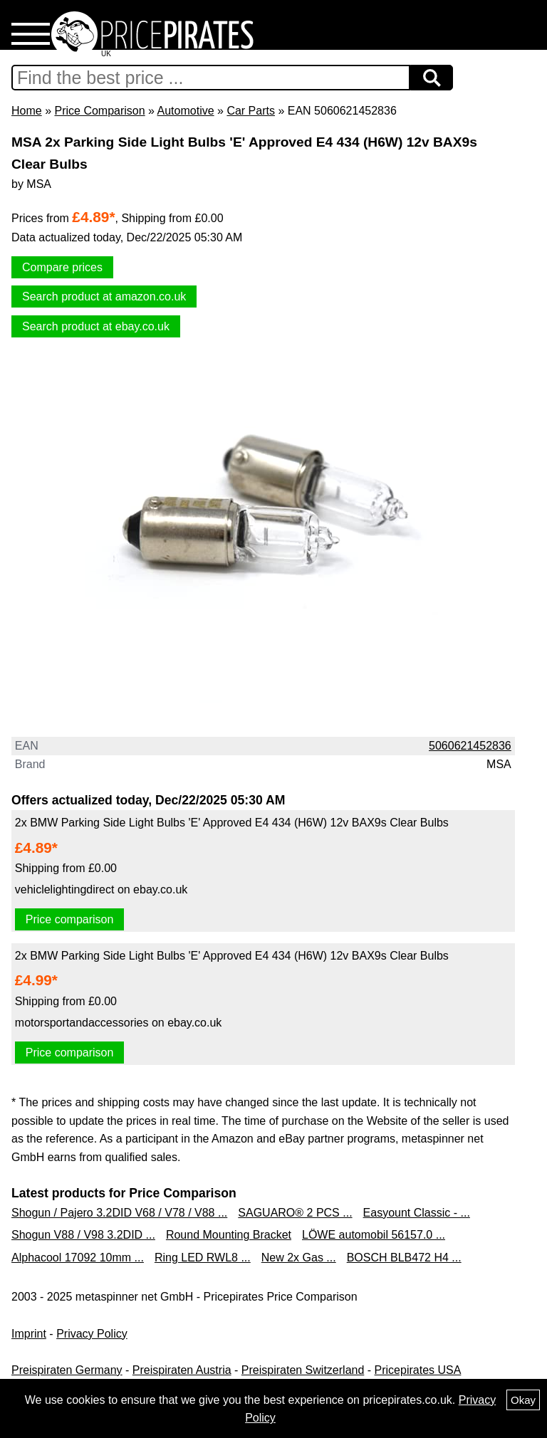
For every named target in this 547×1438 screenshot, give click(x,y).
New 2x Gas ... (298, 1257)
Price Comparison (99, 111)
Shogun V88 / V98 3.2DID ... (83, 1235)
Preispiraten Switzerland (303, 1370)
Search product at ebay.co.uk (96, 326)
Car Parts (250, 111)
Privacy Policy (91, 1334)
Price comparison (70, 919)
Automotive (185, 111)
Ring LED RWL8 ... (203, 1257)
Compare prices (62, 267)
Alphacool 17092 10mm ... (77, 1257)
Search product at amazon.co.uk (104, 296)
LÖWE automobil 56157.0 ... (373, 1235)
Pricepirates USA (418, 1370)
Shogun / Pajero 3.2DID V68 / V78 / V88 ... (119, 1213)
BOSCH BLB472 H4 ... (404, 1257)
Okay (523, 1400)
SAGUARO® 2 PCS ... (295, 1213)
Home (26, 111)
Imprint (28, 1334)
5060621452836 (470, 746)
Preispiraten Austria (181, 1370)
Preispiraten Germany (67, 1370)
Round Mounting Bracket (228, 1235)
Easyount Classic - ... (416, 1213)
